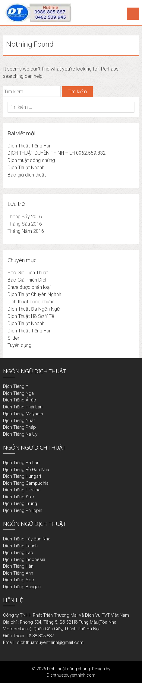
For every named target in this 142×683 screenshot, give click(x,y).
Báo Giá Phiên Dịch (28, 280)
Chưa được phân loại (29, 287)
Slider (13, 338)
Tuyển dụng (19, 345)
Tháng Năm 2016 (26, 231)
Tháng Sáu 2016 (25, 224)
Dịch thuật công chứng (31, 160)
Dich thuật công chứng (31, 302)
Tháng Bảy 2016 (25, 216)
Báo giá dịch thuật (27, 175)
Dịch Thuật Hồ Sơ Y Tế (31, 316)
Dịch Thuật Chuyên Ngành (34, 294)
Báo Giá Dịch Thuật (28, 273)
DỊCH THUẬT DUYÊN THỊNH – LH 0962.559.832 (57, 153)
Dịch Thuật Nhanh (26, 167)
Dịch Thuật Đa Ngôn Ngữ (34, 309)
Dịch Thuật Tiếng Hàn (30, 146)
